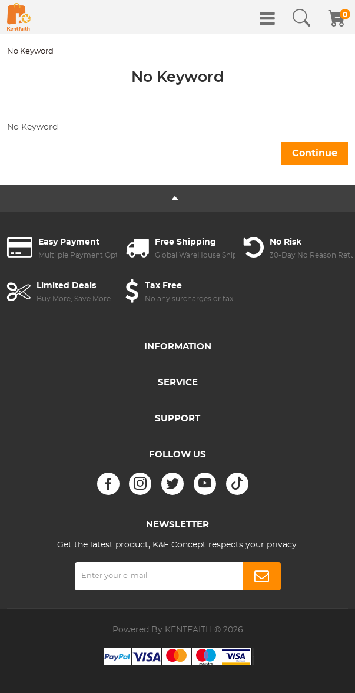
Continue (314, 153)
